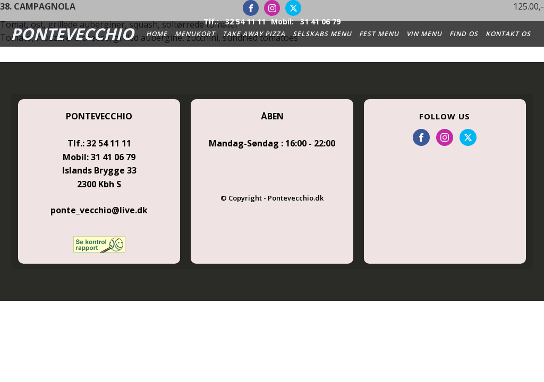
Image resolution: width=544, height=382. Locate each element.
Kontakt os (508, 33)
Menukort (195, 33)
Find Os (463, 33)
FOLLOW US (444, 116)
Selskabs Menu (322, 33)
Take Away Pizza (254, 33)
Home (156, 33)
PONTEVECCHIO (72, 34)
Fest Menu (379, 33)
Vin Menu (424, 33)
